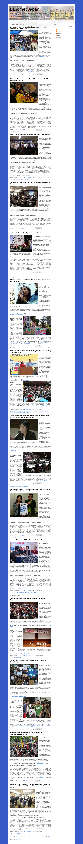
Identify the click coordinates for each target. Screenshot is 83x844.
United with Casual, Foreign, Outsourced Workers (26, 233)
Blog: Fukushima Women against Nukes (18, 314)
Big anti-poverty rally (17, 657)
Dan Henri (59, 29)
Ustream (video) (22, 696)
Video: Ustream (35, 313)
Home (31, 837)
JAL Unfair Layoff (16, 179)
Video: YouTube (13, 450)
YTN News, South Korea (36, 694)
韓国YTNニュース (40, 725)
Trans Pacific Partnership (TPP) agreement (27, 592)
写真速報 (41, 342)
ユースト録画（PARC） (32, 726)
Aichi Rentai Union (17, 273)
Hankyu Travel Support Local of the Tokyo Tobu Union (24, 537)
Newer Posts (13, 837)
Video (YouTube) (39, 763)
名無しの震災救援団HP (29, 71)
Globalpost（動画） (21, 726)
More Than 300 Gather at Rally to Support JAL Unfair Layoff (30, 134)
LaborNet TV (15, 592)
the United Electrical (25, 412)
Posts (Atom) (18, 839)
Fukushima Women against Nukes (21, 347)
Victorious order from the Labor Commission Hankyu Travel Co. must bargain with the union (30, 490)
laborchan (59, 37)
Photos (28, 694)
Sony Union (18, 412)
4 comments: (29, 129)
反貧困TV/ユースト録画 (25, 653)
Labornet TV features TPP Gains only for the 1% (26, 540)
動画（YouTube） (43, 480)
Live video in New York (46, 694)
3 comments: (29, 74)
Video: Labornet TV (26, 380)
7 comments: (29, 177)
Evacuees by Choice (17, 230)
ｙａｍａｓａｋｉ (60, 35)
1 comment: (28, 228)
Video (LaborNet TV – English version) (18, 694)
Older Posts (48, 837)
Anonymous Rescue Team (18, 75)
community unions (17, 833)
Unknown (59, 33)
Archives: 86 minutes (14, 572)
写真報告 (33, 725)
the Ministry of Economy (34, 347)
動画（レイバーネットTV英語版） (22, 725)
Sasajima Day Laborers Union (43, 273)
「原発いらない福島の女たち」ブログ (28, 343)
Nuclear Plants (16, 131)
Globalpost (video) (14, 696)
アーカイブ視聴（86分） (20, 588)
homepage (42, 56)
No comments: (29, 655)
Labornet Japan (24, 9)
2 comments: (29, 535)
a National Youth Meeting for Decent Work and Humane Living (25, 411)
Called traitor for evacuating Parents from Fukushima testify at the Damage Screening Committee (30, 416)
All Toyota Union (24, 273)
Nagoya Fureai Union (32, 273)
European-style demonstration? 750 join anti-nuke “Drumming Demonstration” (26, 733)
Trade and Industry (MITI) (45, 347)
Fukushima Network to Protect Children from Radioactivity (25, 484)
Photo (31, 313)
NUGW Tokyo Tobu (24, 179)
